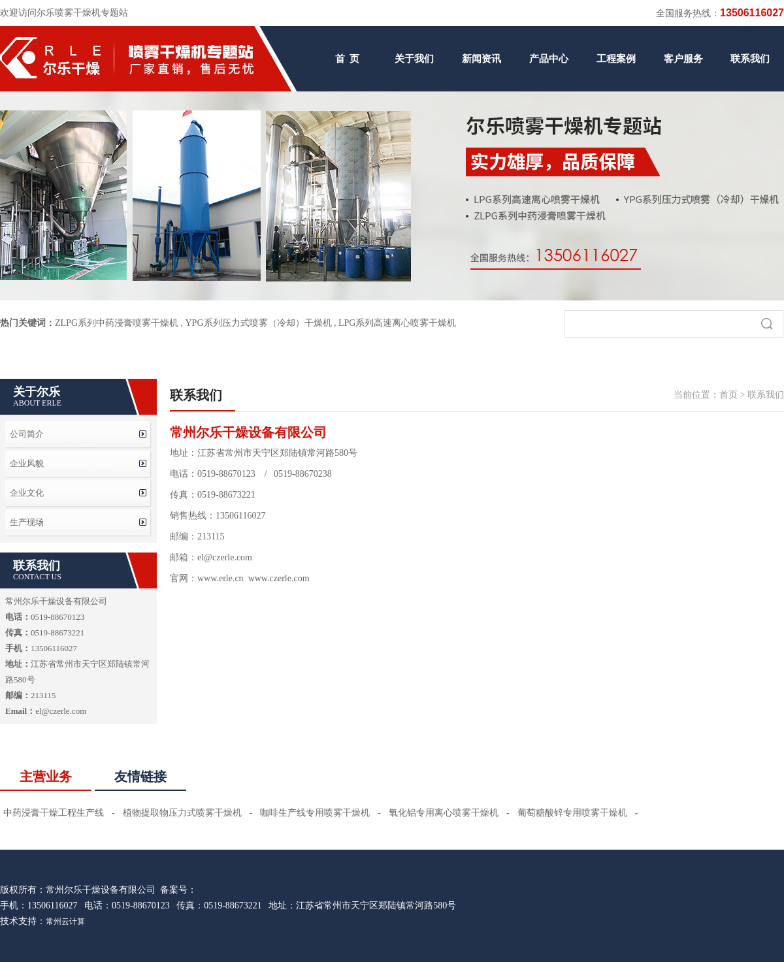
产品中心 (548, 59)
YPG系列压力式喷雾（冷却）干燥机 (259, 323)
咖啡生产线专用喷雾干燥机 (315, 813)
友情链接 (140, 776)
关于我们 (414, 59)
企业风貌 (27, 463)
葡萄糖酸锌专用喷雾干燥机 (572, 813)
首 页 (347, 59)
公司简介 (27, 434)
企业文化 (27, 493)
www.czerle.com (279, 578)
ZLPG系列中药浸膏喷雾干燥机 (116, 323)
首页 (728, 395)
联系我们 (750, 59)
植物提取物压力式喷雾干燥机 (182, 813)
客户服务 (683, 59)
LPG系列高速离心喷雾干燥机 (397, 323)
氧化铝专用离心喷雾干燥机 (443, 813)
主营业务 (46, 776)
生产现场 (27, 522)
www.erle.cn (220, 578)
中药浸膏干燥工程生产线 (53, 813)
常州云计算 (65, 921)
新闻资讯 (481, 59)
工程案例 (616, 59)
